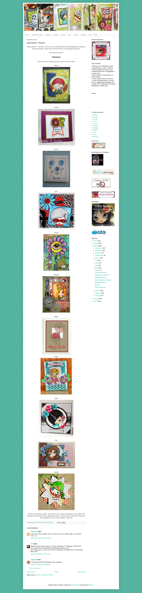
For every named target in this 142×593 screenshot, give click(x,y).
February (98, 293)
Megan (95, 128)
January (98, 295)
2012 (96, 298)
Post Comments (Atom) (44, 575)
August (97, 258)
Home (27, 34)
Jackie (62, 34)
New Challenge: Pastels (103, 280)
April (97, 268)
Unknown (34, 531)
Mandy (83, 34)
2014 (96, 243)
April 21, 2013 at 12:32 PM (41, 564)
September (99, 255)
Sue (90, 34)
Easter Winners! (100, 287)
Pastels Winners (100, 277)
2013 (96, 246)
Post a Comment (35, 568)
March (97, 290)
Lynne (76, 34)
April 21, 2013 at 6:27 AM (40, 554)
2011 (96, 301)
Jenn (69, 34)
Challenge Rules (37, 34)
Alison (48, 34)
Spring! (97, 285)
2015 (96, 241)
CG (32, 544)
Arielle (55, 34)
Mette (95, 130)
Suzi (95, 34)
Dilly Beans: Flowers (102, 275)
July (96, 260)
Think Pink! (98, 270)
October (98, 253)
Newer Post (31, 572)
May (97, 265)
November (99, 250)
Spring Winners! (100, 282)
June (97, 263)
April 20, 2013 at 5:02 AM (41, 538)
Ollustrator (75, 585)
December (99, 248)
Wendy (95, 136)
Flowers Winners (100, 272)
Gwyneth (34, 559)
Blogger (90, 585)
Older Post (82, 572)
